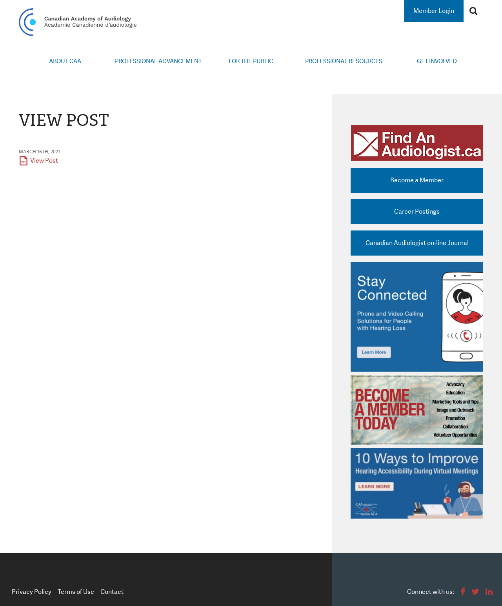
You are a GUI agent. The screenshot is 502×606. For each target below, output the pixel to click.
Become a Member (417, 180)
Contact (112, 592)
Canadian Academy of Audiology (77, 22)
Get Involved (437, 61)
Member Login (433, 11)
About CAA (65, 61)
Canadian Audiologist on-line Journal (417, 243)
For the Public (251, 61)
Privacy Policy (31, 592)
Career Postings (417, 211)
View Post (44, 160)
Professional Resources (343, 61)
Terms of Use (76, 592)
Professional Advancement (158, 61)
